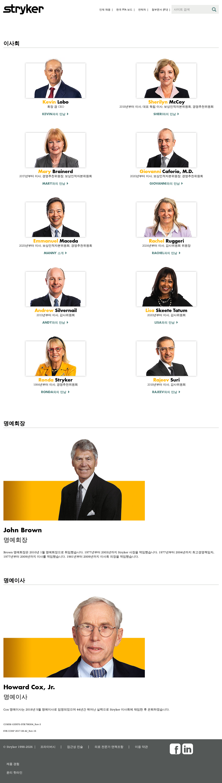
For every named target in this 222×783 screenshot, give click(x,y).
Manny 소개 (54, 253)
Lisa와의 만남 (165, 322)
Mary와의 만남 (53, 183)
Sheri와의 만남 (164, 114)
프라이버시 (47, 747)
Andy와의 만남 (53, 322)
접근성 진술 (75, 747)
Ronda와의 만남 (53, 392)
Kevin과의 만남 (53, 114)
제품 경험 (12, 764)
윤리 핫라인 (14, 772)
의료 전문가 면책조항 (109, 747)
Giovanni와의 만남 (165, 183)
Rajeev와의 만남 (164, 392)
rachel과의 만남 (164, 253)
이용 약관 (141, 747)
